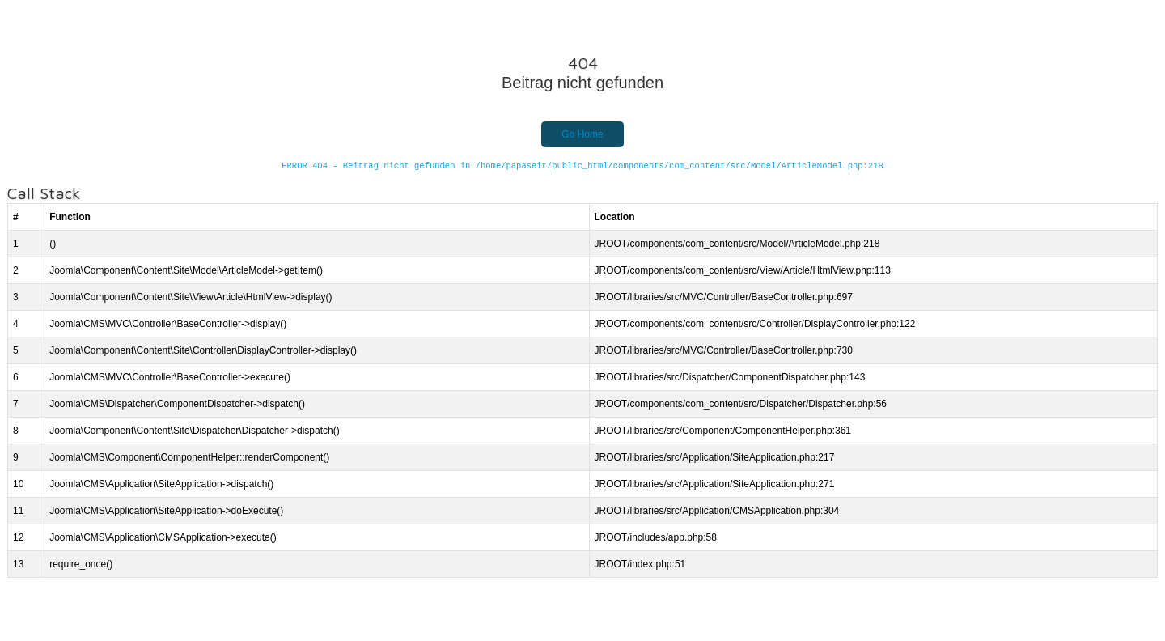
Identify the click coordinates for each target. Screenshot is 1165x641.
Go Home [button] (582, 134)
